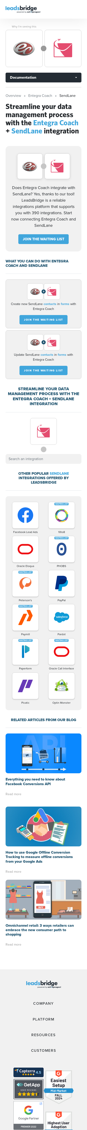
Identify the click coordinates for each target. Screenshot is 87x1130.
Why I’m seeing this (24, 26)
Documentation (23, 77)
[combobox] (43, 459)
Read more (13, 794)
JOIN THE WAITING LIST (43, 239)
